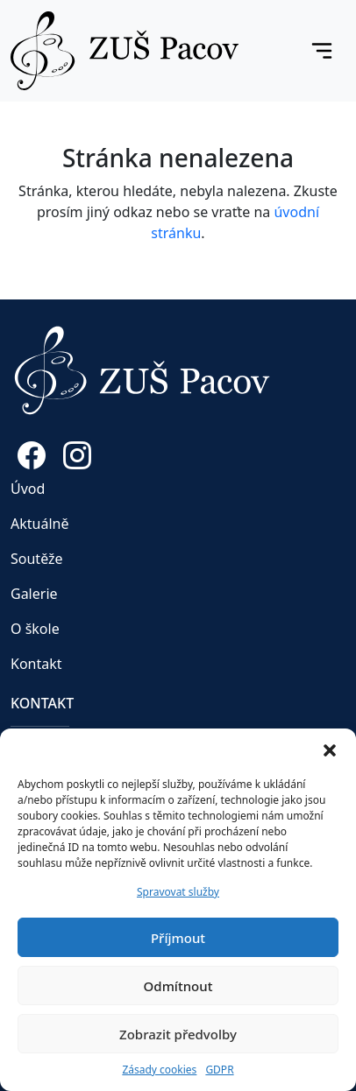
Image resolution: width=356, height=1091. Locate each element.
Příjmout (178, 938)
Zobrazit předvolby (178, 1034)
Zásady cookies (159, 1069)
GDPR (219, 1069)
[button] (329, 750)
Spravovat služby (178, 891)
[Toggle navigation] (321, 50)
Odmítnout (178, 986)
